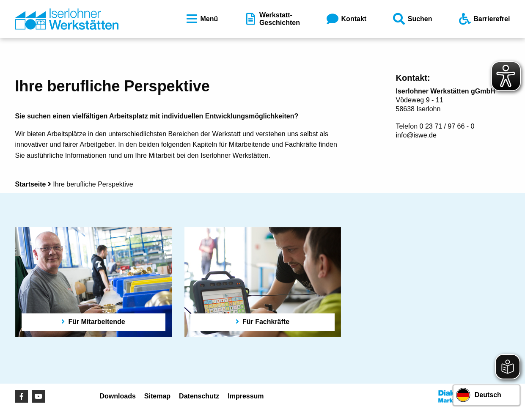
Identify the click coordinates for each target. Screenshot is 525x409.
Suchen (412, 19)
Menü (201, 19)
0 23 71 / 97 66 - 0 (447, 126)
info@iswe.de (416, 135)
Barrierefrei (483, 19)
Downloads (118, 396)
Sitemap (157, 396)
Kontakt (346, 19)
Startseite (30, 184)
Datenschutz (199, 396)
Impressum (246, 396)
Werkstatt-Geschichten (271, 18)
